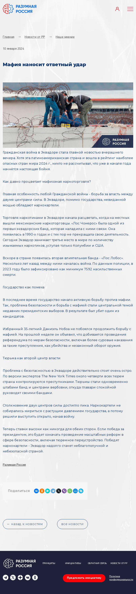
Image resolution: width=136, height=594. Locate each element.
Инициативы (73, 563)
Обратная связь (97, 563)
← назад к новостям (25, 524)
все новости (72, 524)
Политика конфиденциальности (121, 578)
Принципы (49, 563)
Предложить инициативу (84, 578)
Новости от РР (119, 563)
